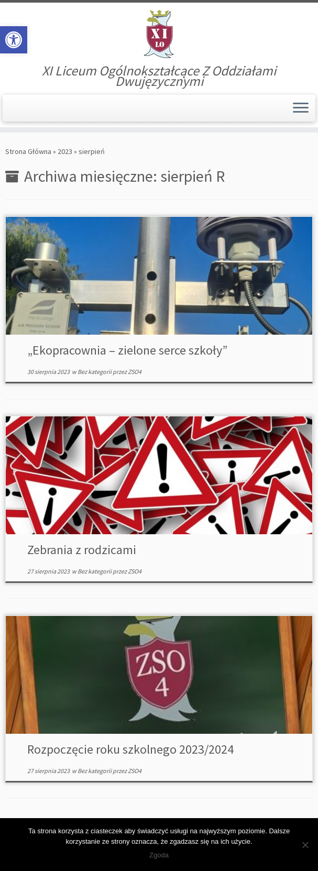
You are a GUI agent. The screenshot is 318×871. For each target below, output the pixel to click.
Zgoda (159, 855)
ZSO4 (134, 372)
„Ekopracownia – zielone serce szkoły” (127, 350)
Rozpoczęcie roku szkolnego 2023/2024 (130, 749)
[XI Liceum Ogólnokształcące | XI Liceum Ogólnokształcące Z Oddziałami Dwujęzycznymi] (159, 34)
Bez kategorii (95, 372)
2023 (65, 151)
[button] (13, 39)
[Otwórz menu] (301, 108)
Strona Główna (28, 151)
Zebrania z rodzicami (81, 550)
